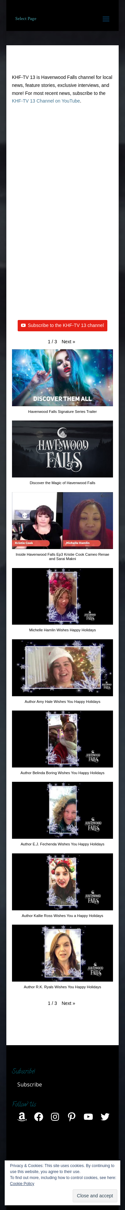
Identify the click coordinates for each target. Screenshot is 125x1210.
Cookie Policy (22, 1183)
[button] (68, 342)
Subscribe (29, 1084)
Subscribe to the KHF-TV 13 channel (62, 325)
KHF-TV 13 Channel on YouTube (46, 101)
